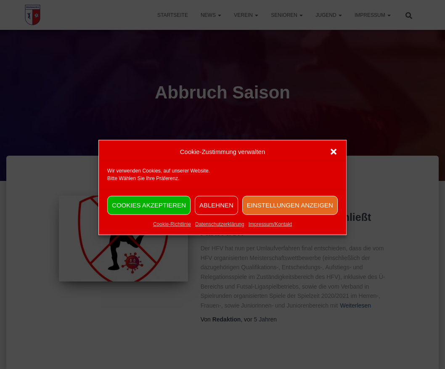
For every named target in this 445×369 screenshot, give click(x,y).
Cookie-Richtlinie (172, 230)
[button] (333, 158)
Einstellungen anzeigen (290, 211)
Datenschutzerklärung (219, 230)
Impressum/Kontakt (270, 230)
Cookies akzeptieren (149, 211)
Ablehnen (216, 211)
